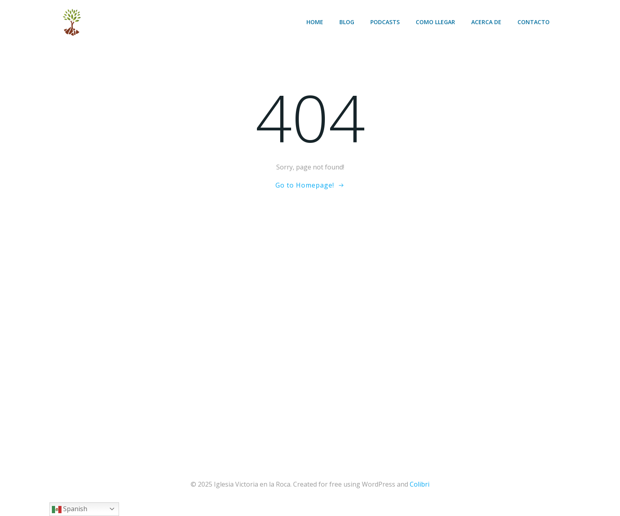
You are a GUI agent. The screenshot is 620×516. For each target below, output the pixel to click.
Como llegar (435, 22)
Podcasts (385, 22)
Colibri (419, 484)
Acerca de (486, 22)
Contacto (533, 22)
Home (314, 22)
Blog (346, 22)
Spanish (69, 509)
